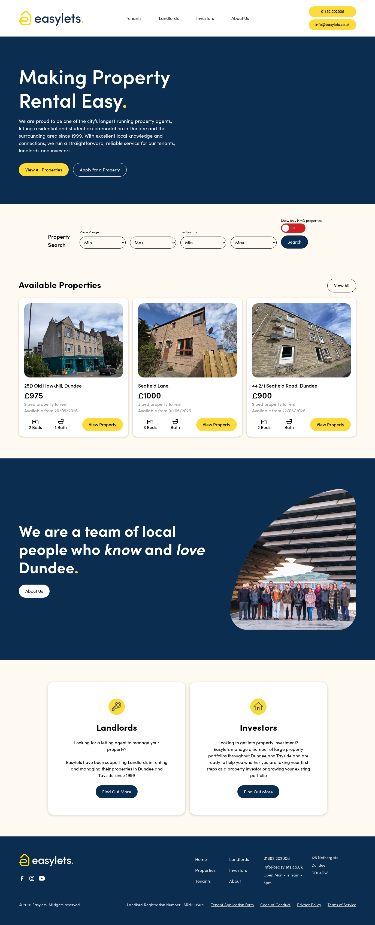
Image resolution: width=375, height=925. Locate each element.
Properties (205, 870)
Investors (205, 18)
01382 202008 (332, 11)
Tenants (133, 18)
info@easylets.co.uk (332, 24)
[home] (54, 18)
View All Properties (43, 170)
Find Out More (116, 791)
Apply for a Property (100, 170)
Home (201, 859)
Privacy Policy (309, 904)
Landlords (169, 18)
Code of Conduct (275, 904)
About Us (240, 18)
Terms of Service (342, 904)
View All (341, 285)
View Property (102, 424)
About (235, 881)
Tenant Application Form (232, 904)
